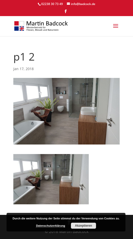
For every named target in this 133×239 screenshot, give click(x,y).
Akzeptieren (83, 225)
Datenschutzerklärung (50, 225)
